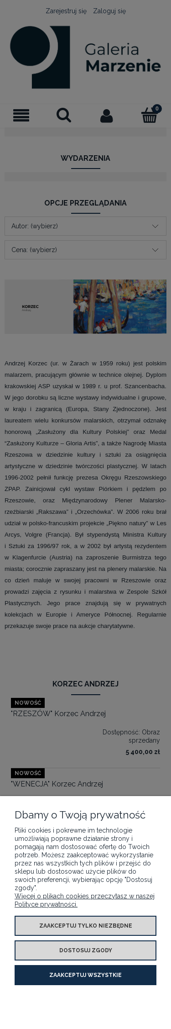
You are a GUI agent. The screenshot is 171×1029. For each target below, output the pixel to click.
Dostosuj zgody (85, 950)
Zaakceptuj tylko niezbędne (85, 926)
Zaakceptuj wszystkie (85, 975)
